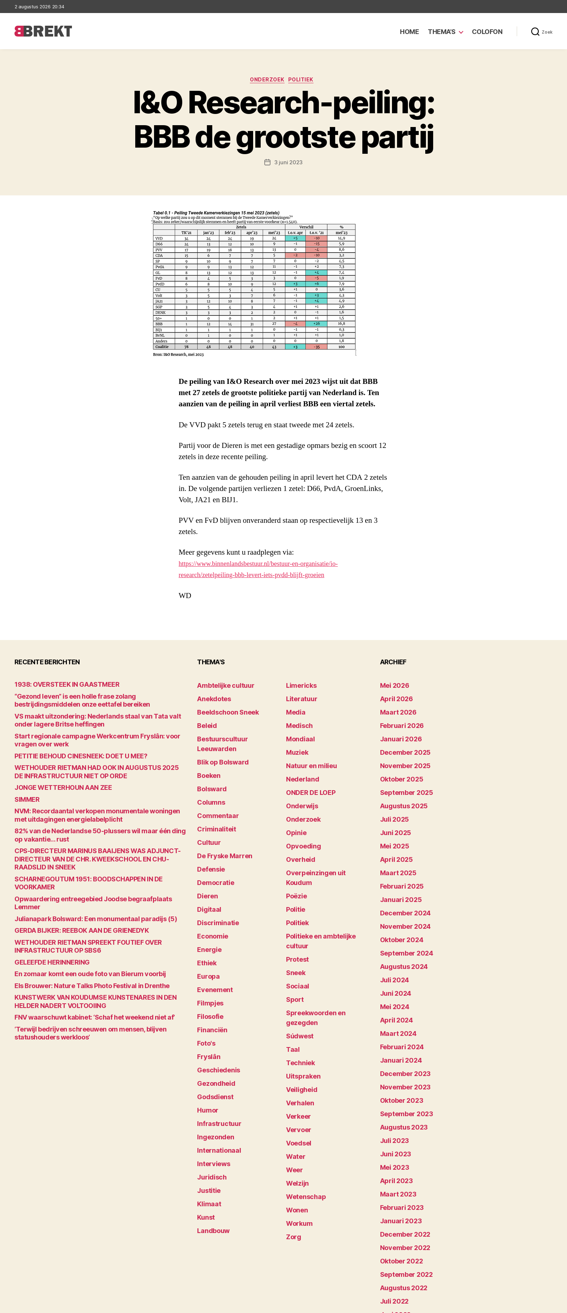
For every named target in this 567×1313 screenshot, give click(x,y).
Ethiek (205, 911)
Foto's (204, 978)
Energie (206, 900)
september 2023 (401, 1045)
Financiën (209, 967)
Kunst (204, 1124)
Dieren (205, 855)
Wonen (295, 1101)
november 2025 (400, 754)
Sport (293, 933)
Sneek (294, 911)
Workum (296, 1113)
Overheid (297, 832)
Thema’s (442, 31)
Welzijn (295, 1079)
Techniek (297, 978)
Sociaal (295, 922)
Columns (208, 776)
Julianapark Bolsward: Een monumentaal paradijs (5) (79, 885)
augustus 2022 (399, 1191)
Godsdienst (211, 1023)
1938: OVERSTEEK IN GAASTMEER (56, 686)
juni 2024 (392, 944)
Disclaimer (481, 1304)
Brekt (41, 1304)
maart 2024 (394, 978)
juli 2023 (391, 1068)
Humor (205, 1034)
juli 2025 (391, 799)
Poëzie (294, 855)
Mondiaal (297, 731)
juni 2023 (392, 1079)
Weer (292, 1068)
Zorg (292, 1124)
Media (294, 709)
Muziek (295, 743)
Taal (291, 967)
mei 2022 (391, 1225)
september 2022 (401, 1180)
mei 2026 (392, 686)
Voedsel (296, 1045)
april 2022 (392, 1236)
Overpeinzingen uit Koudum (320, 843)
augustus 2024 (399, 922)
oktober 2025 (397, 765)
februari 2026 (397, 720)
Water (294, 1057)
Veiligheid (298, 1001)
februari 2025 (397, 855)
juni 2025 (392, 810)
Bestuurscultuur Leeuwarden (234, 731)
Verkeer (296, 1023)
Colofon (487, 31)
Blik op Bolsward (217, 743)
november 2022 (400, 1158)
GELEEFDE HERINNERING (44, 927)
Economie (209, 888)
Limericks (298, 686)
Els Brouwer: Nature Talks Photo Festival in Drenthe (77, 949)
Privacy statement (530, 1304)
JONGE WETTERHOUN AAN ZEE (52, 784)
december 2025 (400, 743)
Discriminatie (214, 877)
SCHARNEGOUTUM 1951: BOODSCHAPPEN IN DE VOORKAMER (90, 863)
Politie (294, 866)
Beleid (205, 720)
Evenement (211, 933)
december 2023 (400, 1012)
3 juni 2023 (288, 164)
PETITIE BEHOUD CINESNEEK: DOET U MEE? (68, 754)
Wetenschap (302, 1090)
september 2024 (401, 911)
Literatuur (298, 698)
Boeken (206, 754)
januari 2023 (396, 1135)
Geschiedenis (214, 1001)
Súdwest (297, 956)
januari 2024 (396, 1001)
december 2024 (400, 877)
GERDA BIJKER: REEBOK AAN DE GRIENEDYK (68, 897)
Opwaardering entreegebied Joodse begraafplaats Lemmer (88, 874)
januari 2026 (396, 731)
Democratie (212, 843)
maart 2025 (394, 843)
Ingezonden (211, 1057)
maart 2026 (394, 709)
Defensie (208, 832)
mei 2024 (392, 956)
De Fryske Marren (219, 821)
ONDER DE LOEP (306, 776)
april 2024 (393, 967)
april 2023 (392, 1101)
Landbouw (210, 1135)
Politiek (304, 81)
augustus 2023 (399, 1057)
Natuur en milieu (306, 754)
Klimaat (207, 1113)
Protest (295, 900)
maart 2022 (394, 1247)
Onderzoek (266, 81)
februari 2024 (397, 989)
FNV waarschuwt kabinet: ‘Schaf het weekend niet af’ (79, 979)
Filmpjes (207, 944)
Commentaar (214, 787)
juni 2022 (392, 1214)
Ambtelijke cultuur (220, 686)
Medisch (297, 720)
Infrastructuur (215, 1045)
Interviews (210, 1079)
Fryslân (206, 989)
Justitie (206, 1101)
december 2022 (400, 1146)
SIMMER (24, 795)
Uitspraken (300, 989)
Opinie (294, 810)
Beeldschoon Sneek (222, 709)
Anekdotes (211, 698)
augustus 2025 (399, 787)
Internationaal (215, 1068)
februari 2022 (397, 1258)
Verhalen (297, 1012)
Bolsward (209, 765)
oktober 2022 (397, 1169)
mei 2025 (391, 821)
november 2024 (400, 888)
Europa (206, 922)
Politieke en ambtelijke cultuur (324, 888)
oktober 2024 (397, 900)
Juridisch (209, 1090)
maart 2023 (394, 1113)
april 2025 (392, 832)
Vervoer (296, 1034)
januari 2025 (396, 866)
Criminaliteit (213, 799)
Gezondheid (212, 1012)
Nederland (299, 765)
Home (409, 31)
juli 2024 (391, 933)
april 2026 (393, 698)
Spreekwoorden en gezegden (322, 944)
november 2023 (400, 1023)
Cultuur (206, 810)
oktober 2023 (397, 1034)
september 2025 (401, 776)
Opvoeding (299, 821)
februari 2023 (397, 1124)
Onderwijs (299, 787)
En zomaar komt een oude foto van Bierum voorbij (75, 938)
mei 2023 (391, 1090)
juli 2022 (391, 1202)
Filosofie (208, 956)
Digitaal (207, 866)
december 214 (398, 1270)
